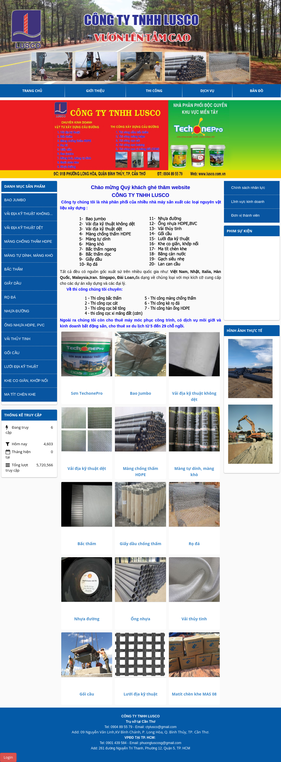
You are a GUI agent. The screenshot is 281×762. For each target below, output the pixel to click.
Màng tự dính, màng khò (28, 255)
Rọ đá (194, 543)
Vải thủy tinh (194, 618)
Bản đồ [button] (256, 90)
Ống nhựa (140, 618)
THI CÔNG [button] (154, 90)
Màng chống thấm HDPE (28, 241)
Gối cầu (87, 694)
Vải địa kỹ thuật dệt (86, 468)
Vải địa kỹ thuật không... (28, 214)
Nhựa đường (86, 618)
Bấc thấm (87, 543)
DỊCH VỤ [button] (207, 90)
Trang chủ (32, 90)
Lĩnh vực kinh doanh (247, 201)
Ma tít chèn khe (20, 394)
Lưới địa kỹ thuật (141, 694)
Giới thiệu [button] (95, 90)
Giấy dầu (12, 283)
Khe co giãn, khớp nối (26, 380)
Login (8, 757)
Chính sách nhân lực (248, 187)
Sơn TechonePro (87, 393)
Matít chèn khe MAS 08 (194, 694)
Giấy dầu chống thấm (140, 543)
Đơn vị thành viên (245, 215)
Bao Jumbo (140, 393)
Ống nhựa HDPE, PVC (24, 325)
